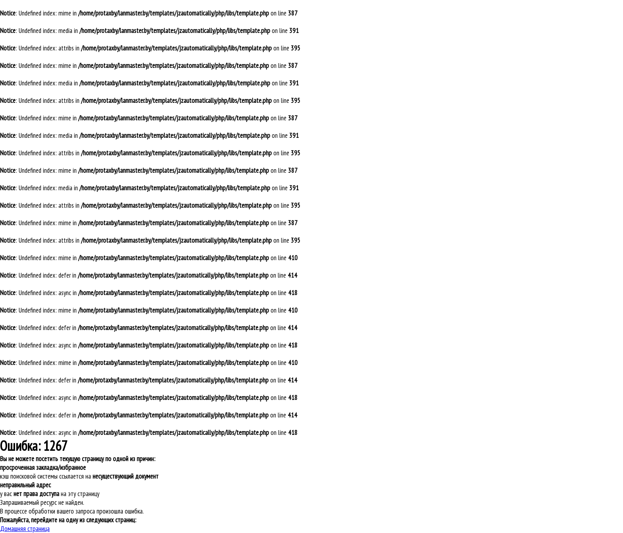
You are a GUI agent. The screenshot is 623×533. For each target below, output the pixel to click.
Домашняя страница (25, 528)
